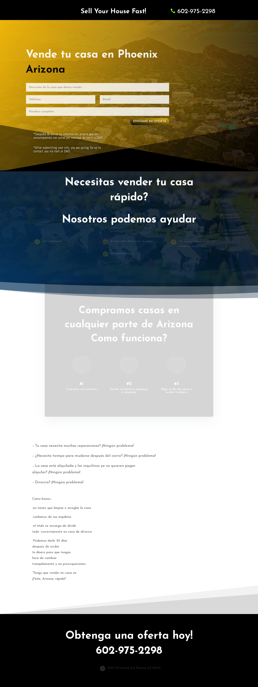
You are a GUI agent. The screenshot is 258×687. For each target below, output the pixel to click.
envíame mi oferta (149, 121)
